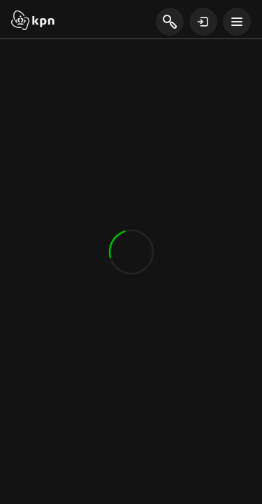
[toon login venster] (203, 22)
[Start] (32, 22)
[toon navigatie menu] (237, 22)
